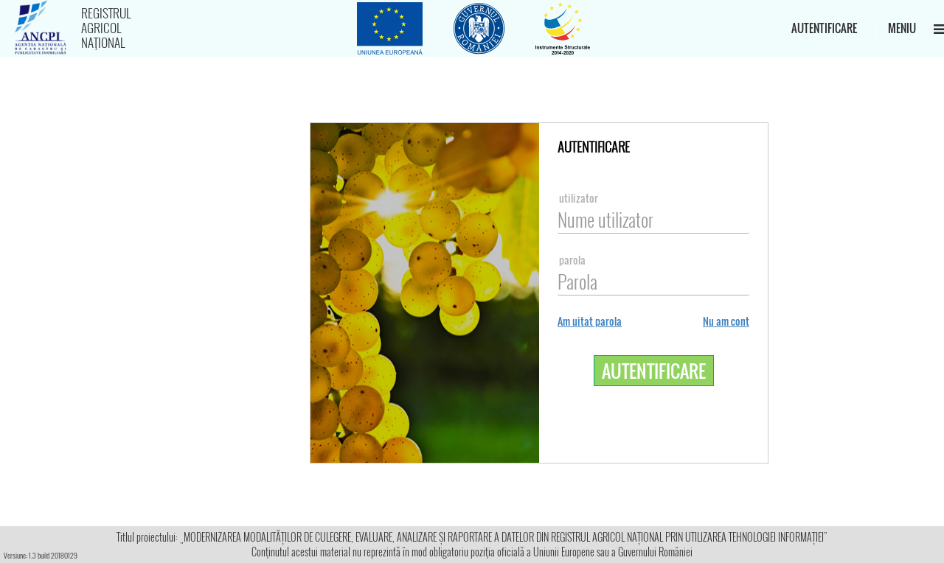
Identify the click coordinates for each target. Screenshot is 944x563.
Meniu (909, 28)
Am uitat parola (590, 321)
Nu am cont (726, 321)
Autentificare (824, 28)
